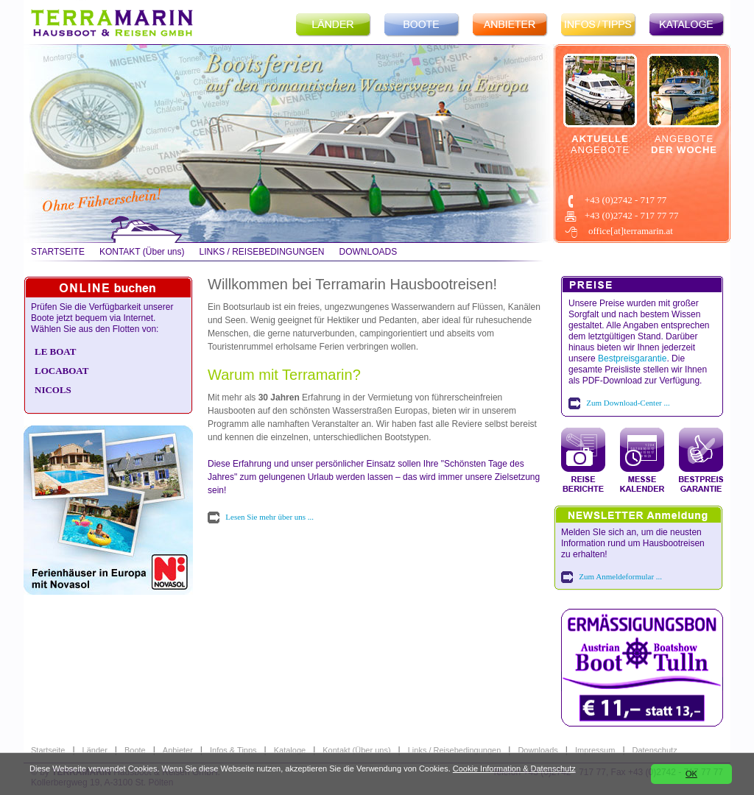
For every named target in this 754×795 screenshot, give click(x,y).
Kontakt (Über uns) (356, 750)
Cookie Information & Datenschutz (514, 768)
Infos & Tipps (233, 750)
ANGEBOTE (600, 144)
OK (691, 773)
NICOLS (53, 389)
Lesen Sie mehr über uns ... (269, 516)
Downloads (537, 750)
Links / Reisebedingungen (454, 750)
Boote (135, 750)
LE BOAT (55, 351)
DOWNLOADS (368, 252)
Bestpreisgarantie (632, 358)
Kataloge (290, 750)
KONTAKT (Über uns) (142, 252)
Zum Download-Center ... (627, 402)
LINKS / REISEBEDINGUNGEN (262, 252)
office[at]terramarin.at (630, 230)
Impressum (595, 750)
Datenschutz (655, 750)
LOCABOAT (61, 370)
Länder (95, 750)
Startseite (48, 750)
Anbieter (178, 750)
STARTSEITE (58, 252)
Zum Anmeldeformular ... (620, 576)
